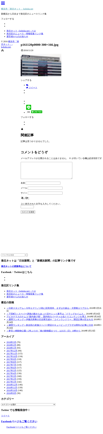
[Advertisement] (51, 238)
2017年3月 (11, 379)
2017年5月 (11, 374)
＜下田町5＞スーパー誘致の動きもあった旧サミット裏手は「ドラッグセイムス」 (46, 317)
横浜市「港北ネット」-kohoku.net (17, 9)
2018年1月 (11, 351)
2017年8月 (11, 365)
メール (24, 191)
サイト (24, 196)
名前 (23, 186)
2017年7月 (11, 368)
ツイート (5, 419)
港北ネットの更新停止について (16, 269)
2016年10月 (11, 393)
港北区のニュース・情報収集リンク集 (24, 34)
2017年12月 (11, 354)
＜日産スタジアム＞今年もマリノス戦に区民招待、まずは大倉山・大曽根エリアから (47, 311)
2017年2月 (11, 382)
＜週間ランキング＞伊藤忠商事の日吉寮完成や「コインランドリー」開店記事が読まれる (49, 323)
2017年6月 (11, 371)
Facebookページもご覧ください (19, 424)
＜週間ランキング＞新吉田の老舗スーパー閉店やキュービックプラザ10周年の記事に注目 (49, 328)
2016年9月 (11, 396)
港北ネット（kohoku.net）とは (21, 31)
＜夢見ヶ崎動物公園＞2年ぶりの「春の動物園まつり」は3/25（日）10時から (43, 334)
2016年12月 (11, 388)
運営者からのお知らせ (17, 36)
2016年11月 (11, 391)
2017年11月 (11, 357)
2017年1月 (11, 385)
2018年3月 (11, 345)
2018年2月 (11, 348)
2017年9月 (11, 362)
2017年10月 (11, 359)
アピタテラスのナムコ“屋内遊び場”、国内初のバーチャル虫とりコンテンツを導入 (46, 320)
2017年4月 (11, 376)
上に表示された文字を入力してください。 (41, 207)
